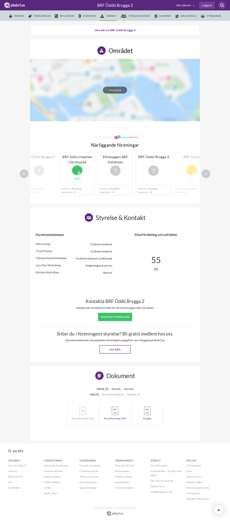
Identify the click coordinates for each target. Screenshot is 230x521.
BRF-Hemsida (15, 476)
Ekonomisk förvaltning (56, 465)
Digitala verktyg (52, 476)
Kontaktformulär (115, 316)
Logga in (207, 5)
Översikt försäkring (89, 465)
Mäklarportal (157, 486)
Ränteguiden (122, 471)
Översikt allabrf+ (17, 465)
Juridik (47, 487)
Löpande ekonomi (53, 471)
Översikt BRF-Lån (124, 465)
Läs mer (115, 349)
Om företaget (193, 465)
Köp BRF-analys (159, 465)
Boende (116, 388)
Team (189, 471)
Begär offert (50, 493)
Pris (10, 482)
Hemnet (12, 471)
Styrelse (129, 388)
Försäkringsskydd (88, 471)
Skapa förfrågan (87, 487)
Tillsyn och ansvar (89, 476)
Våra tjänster (184, 5)
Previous (24, 173)
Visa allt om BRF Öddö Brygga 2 (115, 30)
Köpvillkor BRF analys (197, 498)
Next (206, 173)
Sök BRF (16, 451)
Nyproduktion (122, 482)
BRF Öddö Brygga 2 (115, 5)
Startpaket (14, 487)
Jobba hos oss (193, 476)
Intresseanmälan (124, 487)
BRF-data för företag (162, 480)
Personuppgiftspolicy (197, 487)
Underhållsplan (52, 482)
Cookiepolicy (193, 493)
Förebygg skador (88, 482)
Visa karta (115, 90)
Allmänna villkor (194, 482)
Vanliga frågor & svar (162, 491)
